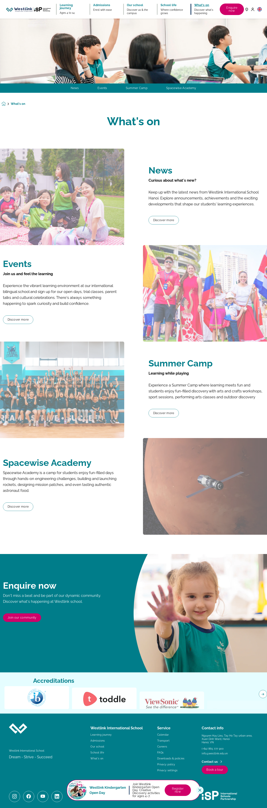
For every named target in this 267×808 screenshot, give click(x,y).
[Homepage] (6, 104)
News (75, 88)
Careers (162, 746)
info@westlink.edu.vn (215, 753)
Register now (178, 790)
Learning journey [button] (66, 7)
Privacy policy (166, 764)
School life (97, 752)
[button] (259, 9)
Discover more (181, 220)
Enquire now (231, 9)
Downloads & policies (170, 758)
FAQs (160, 752)
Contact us (210, 761)
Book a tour (214, 769)
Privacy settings (167, 770)
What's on (96, 758)
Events (102, 88)
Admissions (97, 740)
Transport (163, 740)
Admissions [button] (101, 5)
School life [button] (169, 5)
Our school (97, 746)
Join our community (22, 635)
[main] (133, 413)
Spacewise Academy (181, 88)
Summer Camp (137, 88)
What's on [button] (201, 5)
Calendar (163, 734)
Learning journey (101, 734)
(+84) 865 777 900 (213, 748)
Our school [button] (135, 5)
